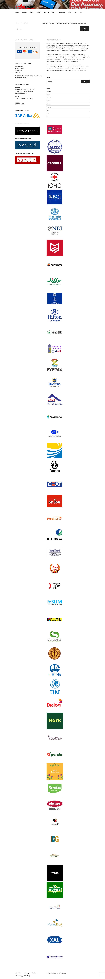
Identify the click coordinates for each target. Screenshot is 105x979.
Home (17, 12)
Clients (31, 12)
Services (46, 12)
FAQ (75, 12)
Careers (54, 12)
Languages (62, 12)
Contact (39, 12)
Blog (69, 12)
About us (24, 12)
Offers (81, 12)
